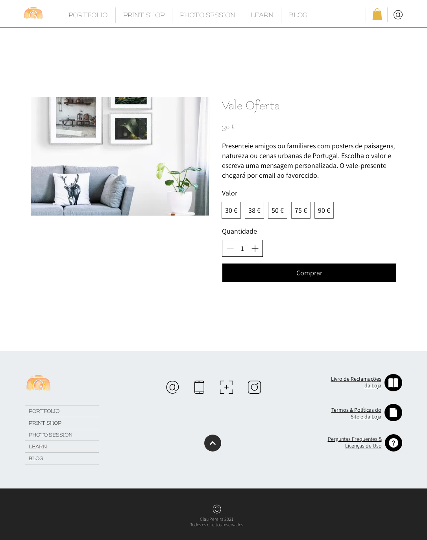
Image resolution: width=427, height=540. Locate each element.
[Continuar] (212, 443)
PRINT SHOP (45, 423)
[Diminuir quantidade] (230, 248)
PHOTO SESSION (50, 435)
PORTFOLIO (44, 411)
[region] (172, 387)
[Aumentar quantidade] (255, 248)
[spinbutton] (242, 248)
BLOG (36, 458)
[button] (377, 14)
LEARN (38, 447)
